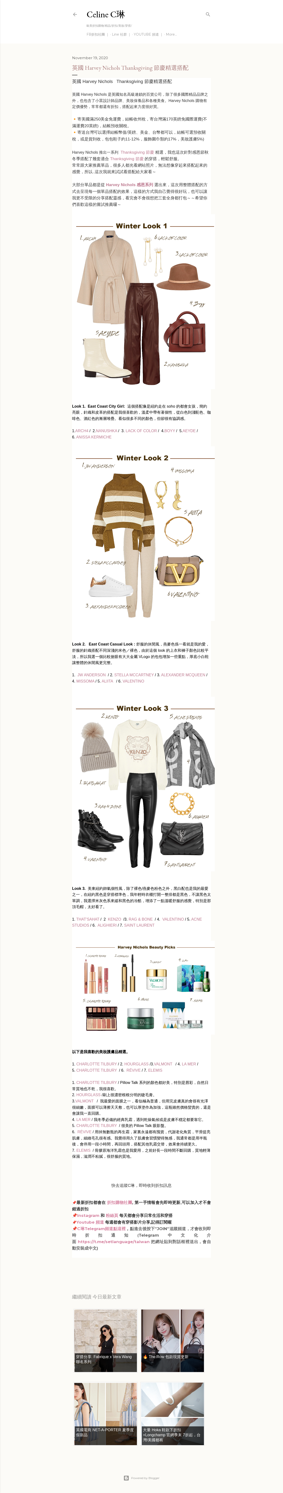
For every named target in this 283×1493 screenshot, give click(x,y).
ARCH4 (81, 431)
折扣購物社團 (119, 1202)
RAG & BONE (141, 919)
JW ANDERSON (91, 675)
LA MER (189, 1064)
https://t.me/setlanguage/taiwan (114, 1241)
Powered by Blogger (141, 1478)
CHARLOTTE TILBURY (96, 1064)
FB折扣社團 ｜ (98, 34)
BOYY (169, 431)
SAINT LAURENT (139, 925)
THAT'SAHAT (88, 919)
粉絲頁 (112, 1215)
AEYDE (189, 431)
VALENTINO (133, 681)
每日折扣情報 (95, 1266)
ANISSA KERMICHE (94, 437)
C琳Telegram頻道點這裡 (101, 1228)
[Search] (208, 13)
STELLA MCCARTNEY (134, 675)
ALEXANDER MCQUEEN (183, 675)
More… (171, 34)
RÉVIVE (134, 1070)
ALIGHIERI (107, 925)
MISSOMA (85, 681)
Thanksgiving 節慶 (136, 152)
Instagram (88, 1215)
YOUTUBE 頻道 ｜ (148, 34)
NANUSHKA (106, 431)
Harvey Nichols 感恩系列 (129, 185)
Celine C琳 (106, 14)
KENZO (114, 919)
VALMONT (163, 1064)
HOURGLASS (136, 1064)
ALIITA (107, 681)
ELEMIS (155, 1070)
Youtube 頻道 (90, 1222)
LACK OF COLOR (141, 431)
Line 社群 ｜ (121, 34)
